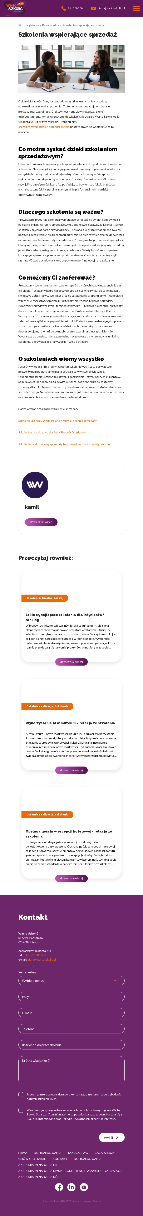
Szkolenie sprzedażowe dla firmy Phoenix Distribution (52, 432)
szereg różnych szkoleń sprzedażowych (43, 126)
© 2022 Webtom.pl (70, 1201)
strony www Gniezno (91, 1201)
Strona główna (28, 25)
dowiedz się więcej (41, 522)
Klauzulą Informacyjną (41, 1118)
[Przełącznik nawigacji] (136, 8)
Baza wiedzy (50, 25)
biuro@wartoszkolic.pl (42, 959)
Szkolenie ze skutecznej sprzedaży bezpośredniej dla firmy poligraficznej (64, 444)
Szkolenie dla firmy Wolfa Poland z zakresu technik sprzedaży (57, 420)
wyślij (112, 1137)
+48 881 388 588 (35, 955)
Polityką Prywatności (75, 1118)
